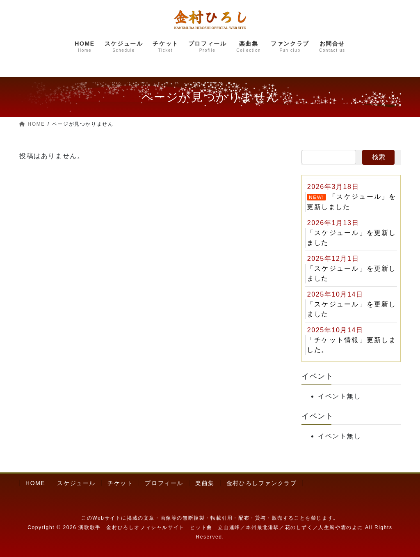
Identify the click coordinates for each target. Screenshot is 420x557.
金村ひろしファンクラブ (261, 483)
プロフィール (164, 483)
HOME (35, 483)
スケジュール (76, 483)
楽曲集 (205, 483)
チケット (120, 483)
